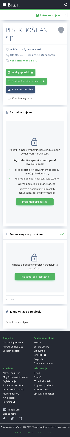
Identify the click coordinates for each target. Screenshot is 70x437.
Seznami (7, 402)
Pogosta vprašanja (43, 385)
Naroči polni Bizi (11, 373)
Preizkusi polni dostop (34, 201)
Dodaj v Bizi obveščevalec (26, 81)
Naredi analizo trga (13, 346)
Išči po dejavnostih (13, 342)
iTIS (39, 432)
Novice (37, 342)
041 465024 (16, 55)
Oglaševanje (9, 381)
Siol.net (18, 432)
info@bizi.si (13, 409)
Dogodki (38, 359)
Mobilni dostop (11, 393)
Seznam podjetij (11, 350)
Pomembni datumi (43, 363)
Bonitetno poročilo (22, 89)
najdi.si (30, 432)
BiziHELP (38, 355)
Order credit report (13, 389)
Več (62, 234)
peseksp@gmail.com (43, 55)
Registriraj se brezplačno (35, 276)
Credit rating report (23, 98)
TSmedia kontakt (42, 381)
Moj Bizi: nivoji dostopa (15, 377)
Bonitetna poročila (13, 385)
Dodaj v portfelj (20, 72)
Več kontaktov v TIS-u (23, 60)
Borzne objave (41, 346)
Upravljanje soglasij (44, 393)
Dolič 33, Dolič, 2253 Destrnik (26, 49)
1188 (48, 432)
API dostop (9, 397)
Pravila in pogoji (42, 389)
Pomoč (37, 377)
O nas (37, 373)
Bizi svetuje (39, 350)
